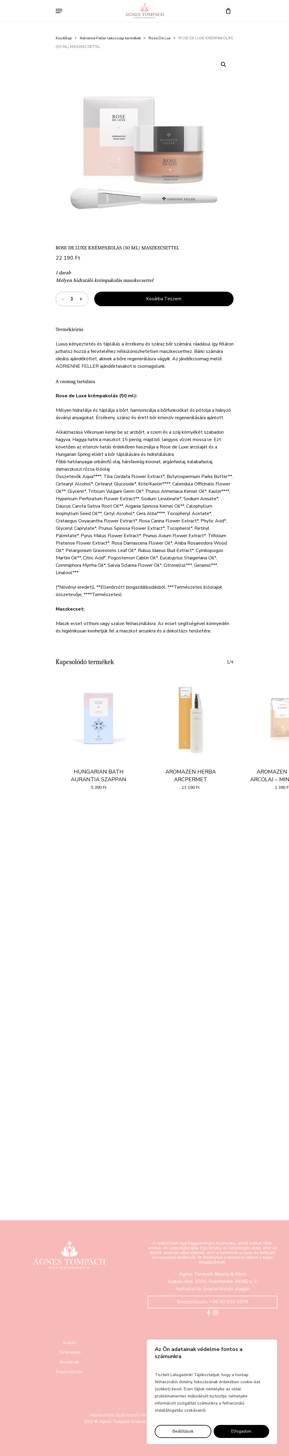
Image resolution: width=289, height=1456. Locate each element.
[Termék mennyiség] (71, 299)
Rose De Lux (160, 38)
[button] (223, 64)
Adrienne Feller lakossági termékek (110, 38)
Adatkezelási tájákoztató (113, 1415)
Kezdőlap (64, 38)
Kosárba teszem (163, 299)
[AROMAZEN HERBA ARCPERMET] (191, 718)
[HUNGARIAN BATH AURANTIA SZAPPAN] (99, 718)
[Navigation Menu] (59, 11)
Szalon (69, 1342)
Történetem (69, 1352)
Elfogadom (241, 1431)
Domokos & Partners (121, 1435)
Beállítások (183, 1431)
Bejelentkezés (69, 1372)
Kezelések (69, 1362)
